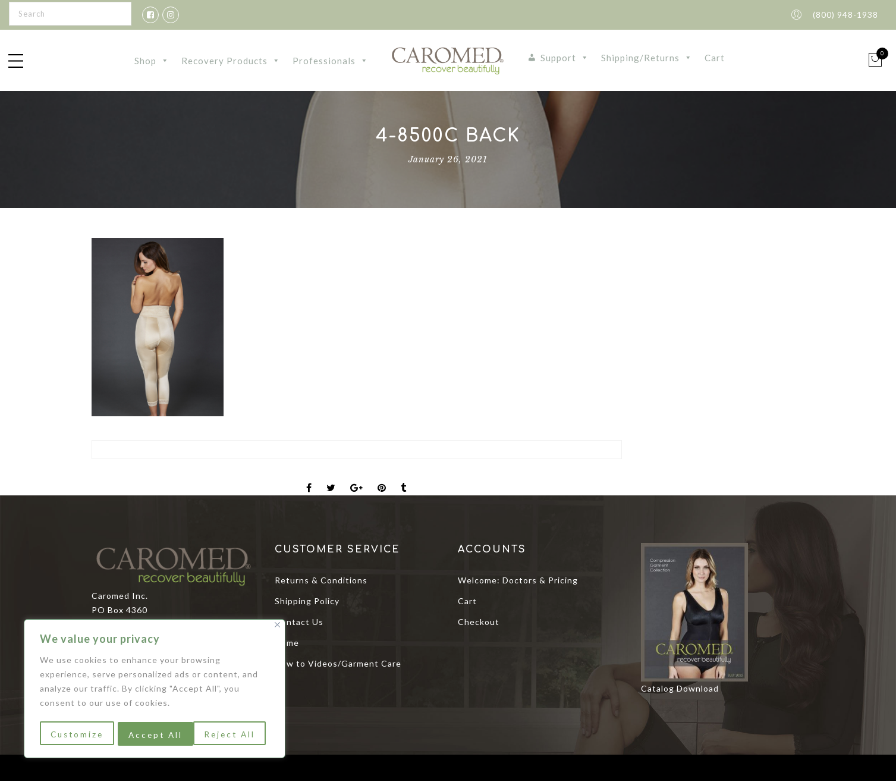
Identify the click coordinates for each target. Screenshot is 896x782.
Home (287, 644)
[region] (154, 689)
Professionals (331, 61)
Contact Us (299, 623)
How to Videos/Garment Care (338, 664)
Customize (77, 735)
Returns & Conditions (321, 581)
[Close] (277, 627)
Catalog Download (680, 689)
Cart (715, 58)
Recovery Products (231, 61)
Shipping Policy (307, 602)
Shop (151, 61)
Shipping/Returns (647, 58)
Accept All (232, 735)
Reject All (154, 735)
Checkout (478, 623)
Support (564, 58)
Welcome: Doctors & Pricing (518, 581)
